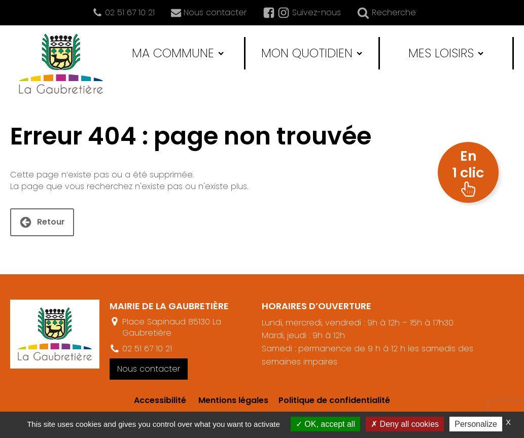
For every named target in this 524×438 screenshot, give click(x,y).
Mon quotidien (311, 53)
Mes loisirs (445, 53)
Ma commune (178, 53)
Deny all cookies (405, 424)
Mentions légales (233, 400)
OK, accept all (325, 424)
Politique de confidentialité (329, 400)
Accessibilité (160, 400)
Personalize (476, 424)
